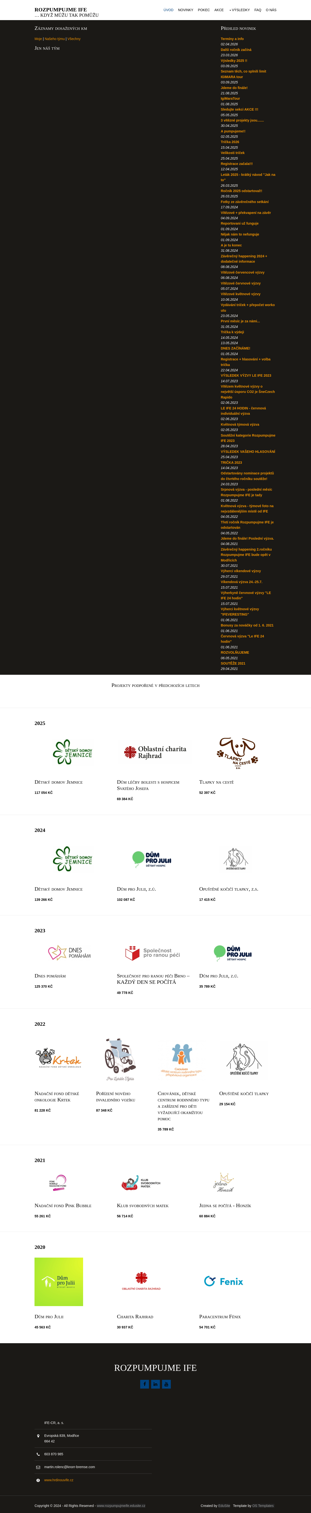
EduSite (222, 1503)
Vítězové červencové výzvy (242, 271)
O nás (269, 9)
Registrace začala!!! (236, 162)
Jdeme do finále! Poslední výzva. (247, 542)
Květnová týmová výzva (239, 423)
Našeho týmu (57, 37)
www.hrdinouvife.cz (61, 1478)
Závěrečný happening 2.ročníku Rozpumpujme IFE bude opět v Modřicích (245, 558)
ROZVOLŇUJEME (234, 657)
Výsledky (239, 9)
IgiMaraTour (230, 97)
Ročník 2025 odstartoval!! (241, 189)
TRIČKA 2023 (231, 466)
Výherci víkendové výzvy (240, 575)
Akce (217, 9)
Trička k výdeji (232, 331)
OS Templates (261, 1503)
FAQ (255, 9)
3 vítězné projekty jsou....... (241, 119)
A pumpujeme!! (232, 130)
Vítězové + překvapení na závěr (245, 211)
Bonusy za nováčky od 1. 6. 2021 (246, 629)
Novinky (183, 9)
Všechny (76, 37)
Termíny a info (231, 37)
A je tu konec (231, 244)
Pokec (202, 9)
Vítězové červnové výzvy (240, 282)
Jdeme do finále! (233, 86)
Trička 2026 (229, 140)
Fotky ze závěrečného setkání (244, 200)
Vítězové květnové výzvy (240, 292)
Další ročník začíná (235, 48)
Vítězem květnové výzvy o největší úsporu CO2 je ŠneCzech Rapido (241, 390)
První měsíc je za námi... (239, 320)
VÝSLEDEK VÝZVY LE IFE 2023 (245, 374)
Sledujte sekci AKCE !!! (239, 108)
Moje (40, 37)
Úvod (166, 9)
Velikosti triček (232, 151)
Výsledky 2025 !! (233, 59)
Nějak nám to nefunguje (239, 233)
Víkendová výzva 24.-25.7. (241, 586)
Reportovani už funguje (239, 222)
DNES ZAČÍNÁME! (235, 347)
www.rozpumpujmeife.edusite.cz (123, 1503)
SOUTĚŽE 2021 (232, 667)
